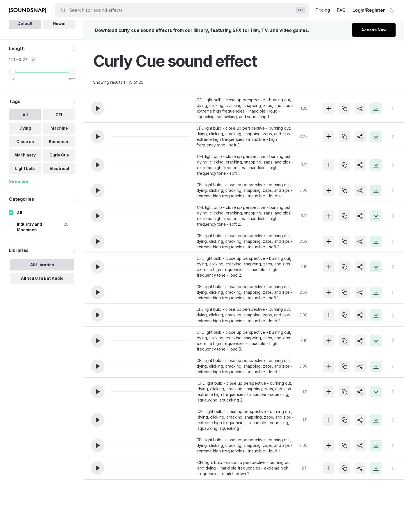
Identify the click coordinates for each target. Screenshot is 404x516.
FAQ (341, 10)
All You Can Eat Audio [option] (42, 317)
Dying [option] (25, 167)
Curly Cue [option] (59, 194)
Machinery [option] (25, 194)
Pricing (322, 10)
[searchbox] (181, 10)
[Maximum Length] (71, 111)
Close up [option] (25, 180)
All (19, 251)
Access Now (374, 29)
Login (358, 10)
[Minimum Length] (12, 111)
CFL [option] (59, 153)
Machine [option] (59, 167)
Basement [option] (59, 180)
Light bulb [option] (25, 207)
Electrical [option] (59, 207)
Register (375, 10)
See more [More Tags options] (18, 220)
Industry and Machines (29, 266)
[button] (97, 108)
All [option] (24, 153)
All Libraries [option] (42, 304)
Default (25, 62)
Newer (59, 62)
